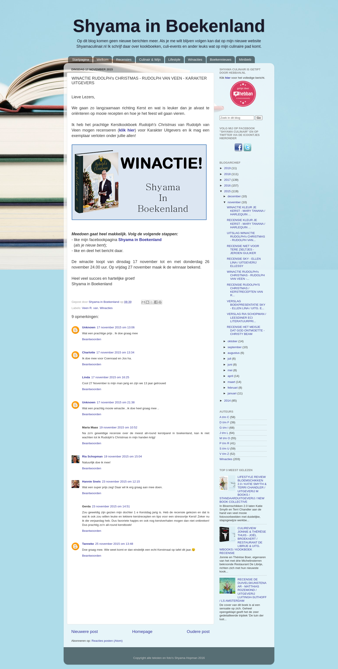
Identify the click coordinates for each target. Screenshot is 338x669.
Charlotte (88, 352)
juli (230, 358)
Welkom (102, 59)
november (235, 202)
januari (232, 393)
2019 (228, 168)
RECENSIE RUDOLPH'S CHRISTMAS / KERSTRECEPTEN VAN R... (245, 290)
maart (232, 382)
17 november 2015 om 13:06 (116, 327)
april (231, 376)
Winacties (195, 59)
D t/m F (224, 422)
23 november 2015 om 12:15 (121, 481)
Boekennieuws (220, 59)
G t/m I (223, 427)
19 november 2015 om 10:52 (118, 427)
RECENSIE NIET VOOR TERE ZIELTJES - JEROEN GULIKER (243, 249)
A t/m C (224, 417)
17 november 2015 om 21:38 (116, 402)
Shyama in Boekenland (169, 26)
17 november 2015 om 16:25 (110, 377)
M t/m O (224, 438)
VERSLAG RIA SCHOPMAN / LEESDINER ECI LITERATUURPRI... (246, 317)
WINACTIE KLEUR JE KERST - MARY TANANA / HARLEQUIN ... (246, 211)
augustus (234, 353)
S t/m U (224, 448)
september (235, 347)
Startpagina (80, 59)
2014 (228, 400)
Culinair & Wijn (150, 59)
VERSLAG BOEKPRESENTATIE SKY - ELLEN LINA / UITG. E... (246, 305)
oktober (233, 341)
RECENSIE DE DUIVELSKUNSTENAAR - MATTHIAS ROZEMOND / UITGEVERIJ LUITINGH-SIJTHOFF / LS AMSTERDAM (242, 590)
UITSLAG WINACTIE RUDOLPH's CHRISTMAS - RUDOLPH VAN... (246, 236)
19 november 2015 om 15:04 (123, 456)
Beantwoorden (91, 339)
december (235, 196)
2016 (228, 185)
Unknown (88, 327)
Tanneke (88, 543)
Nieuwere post (84, 631)
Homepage (142, 631)
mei (230, 370)
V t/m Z (224, 453)
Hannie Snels (91, 481)
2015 (228, 191)
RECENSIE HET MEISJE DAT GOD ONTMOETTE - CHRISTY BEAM (246, 330)
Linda (86, 377)
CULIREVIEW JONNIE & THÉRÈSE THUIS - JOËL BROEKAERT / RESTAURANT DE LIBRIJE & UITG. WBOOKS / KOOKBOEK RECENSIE (242, 540)
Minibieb (245, 59)
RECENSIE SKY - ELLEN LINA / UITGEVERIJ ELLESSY (244, 262)
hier (228, 77)
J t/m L (223, 433)
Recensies (123, 59)
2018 (228, 174)
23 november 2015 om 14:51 (111, 506)
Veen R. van (90, 308)
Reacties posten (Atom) (107, 640)
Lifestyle (174, 59)
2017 (228, 179)
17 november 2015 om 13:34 (115, 352)
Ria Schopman (92, 456)
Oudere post (198, 631)
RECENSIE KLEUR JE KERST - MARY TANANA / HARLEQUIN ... (246, 223)
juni (230, 364)
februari (233, 387)
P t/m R (224, 443)
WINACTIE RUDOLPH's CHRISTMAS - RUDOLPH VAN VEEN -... (246, 275)
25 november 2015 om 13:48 (114, 543)
